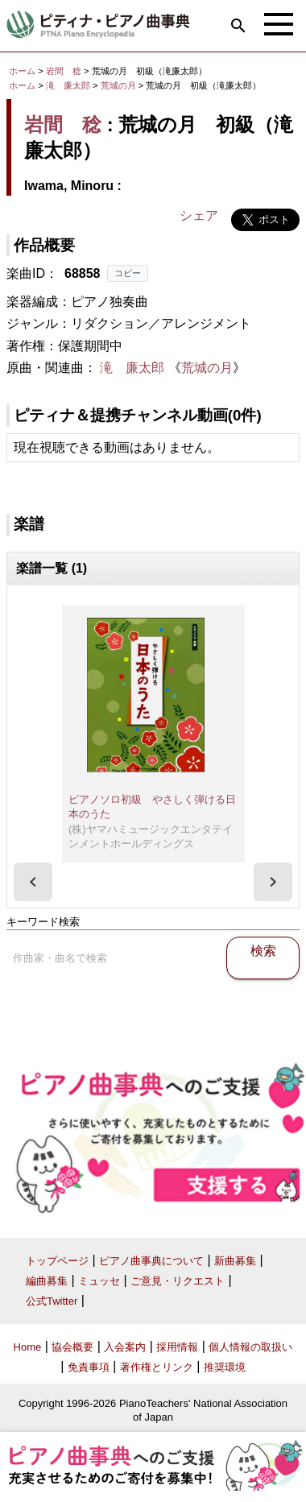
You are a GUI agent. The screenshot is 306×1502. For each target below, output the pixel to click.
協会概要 (72, 1347)
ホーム (22, 71)
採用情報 (177, 1347)
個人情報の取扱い (250, 1347)
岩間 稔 (63, 71)
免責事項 (89, 1367)
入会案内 (125, 1347)
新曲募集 (235, 1261)
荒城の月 (120, 85)
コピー (127, 273)
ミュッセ (99, 1281)
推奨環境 (225, 1367)
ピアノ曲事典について (151, 1261)
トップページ (57, 1261)
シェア (199, 215)
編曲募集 (47, 1281)
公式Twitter (51, 1301)
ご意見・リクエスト (177, 1281)
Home (28, 1347)
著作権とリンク (156, 1367)
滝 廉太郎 (68, 85)
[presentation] (33, 882)
